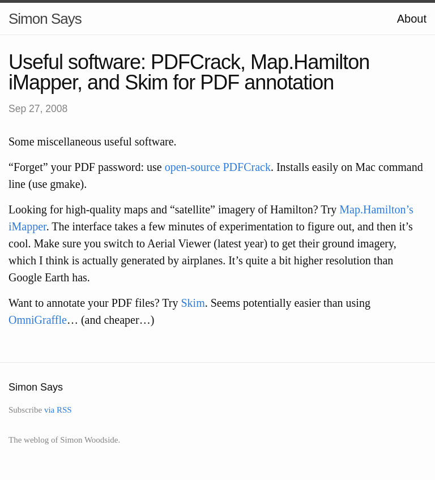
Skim (192, 303)
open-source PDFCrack (218, 167)
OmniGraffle (37, 320)
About (412, 18)
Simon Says (45, 18)
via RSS (58, 409)
